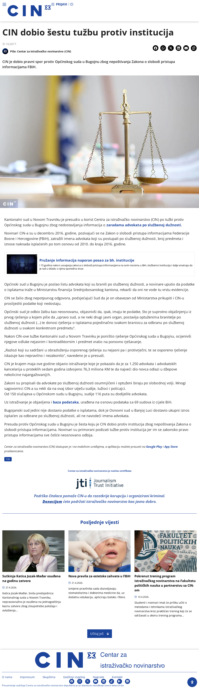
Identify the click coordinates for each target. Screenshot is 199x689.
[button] (155, 48)
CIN (8, 459)
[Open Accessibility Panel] (192, 682)
